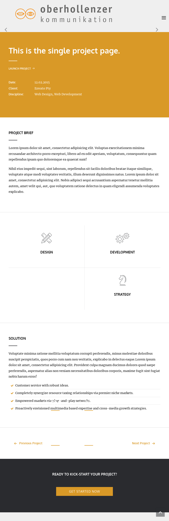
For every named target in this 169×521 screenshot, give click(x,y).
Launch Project (22, 68)
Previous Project (27, 443)
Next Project (144, 443)
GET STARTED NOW (84, 491)
